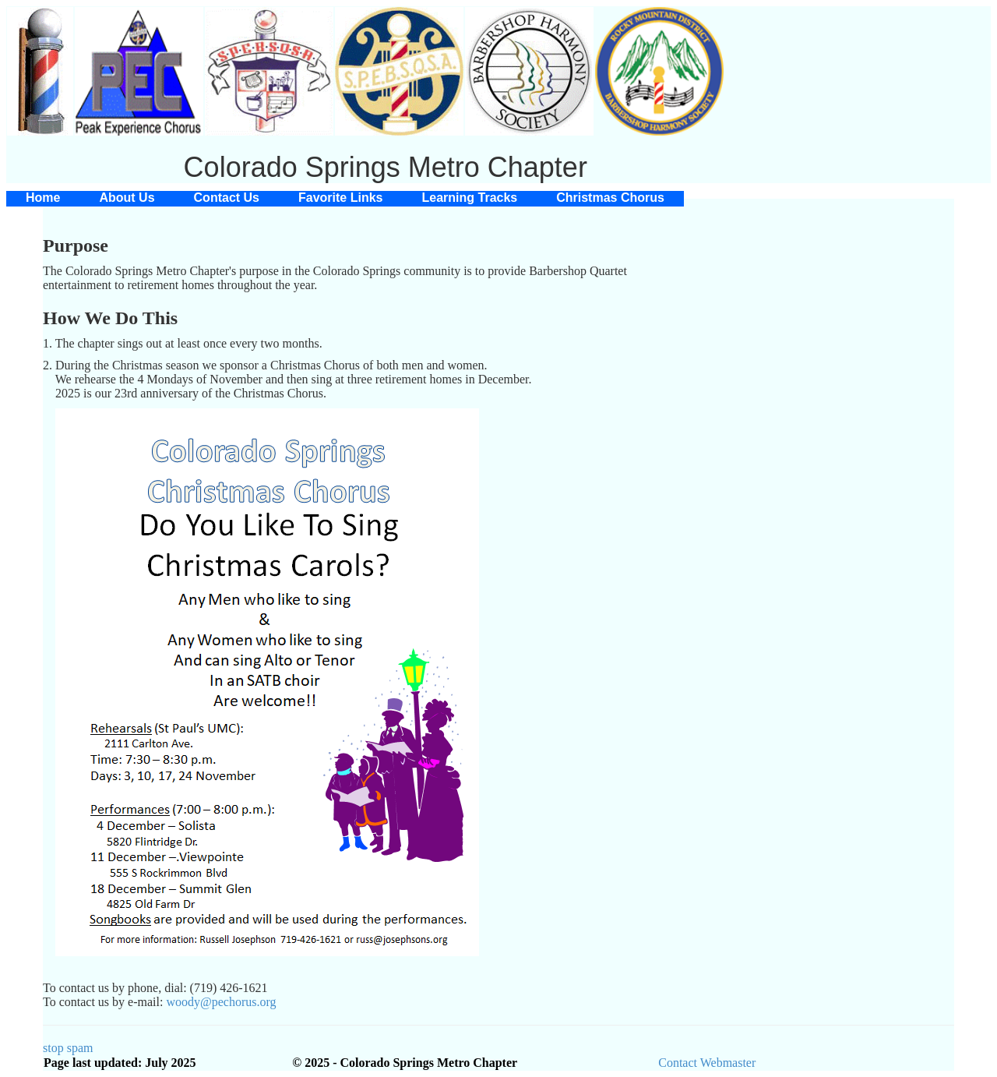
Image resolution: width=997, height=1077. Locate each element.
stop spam (68, 1047)
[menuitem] (42, 198)
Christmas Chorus (610, 197)
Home (43, 197)
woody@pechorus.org (221, 1001)
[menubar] (345, 198)
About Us (126, 197)
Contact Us (226, 197)
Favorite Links (340, 197)
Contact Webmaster (707, 1062)
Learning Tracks (470, 197)
